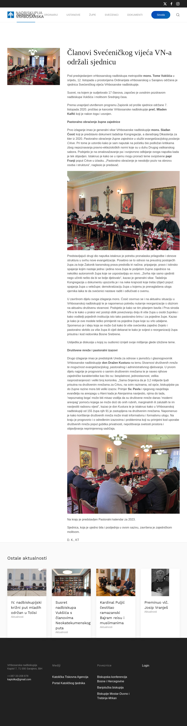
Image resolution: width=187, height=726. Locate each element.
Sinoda (161, 14)
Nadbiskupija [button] (26, 14)
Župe (92, 14)
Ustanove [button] (73, 14)
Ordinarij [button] (51, 14)
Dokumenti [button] (135, 14)
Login (145, 665)
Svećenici (111, 14)
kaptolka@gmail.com (19, 679)
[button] (178, 14)
